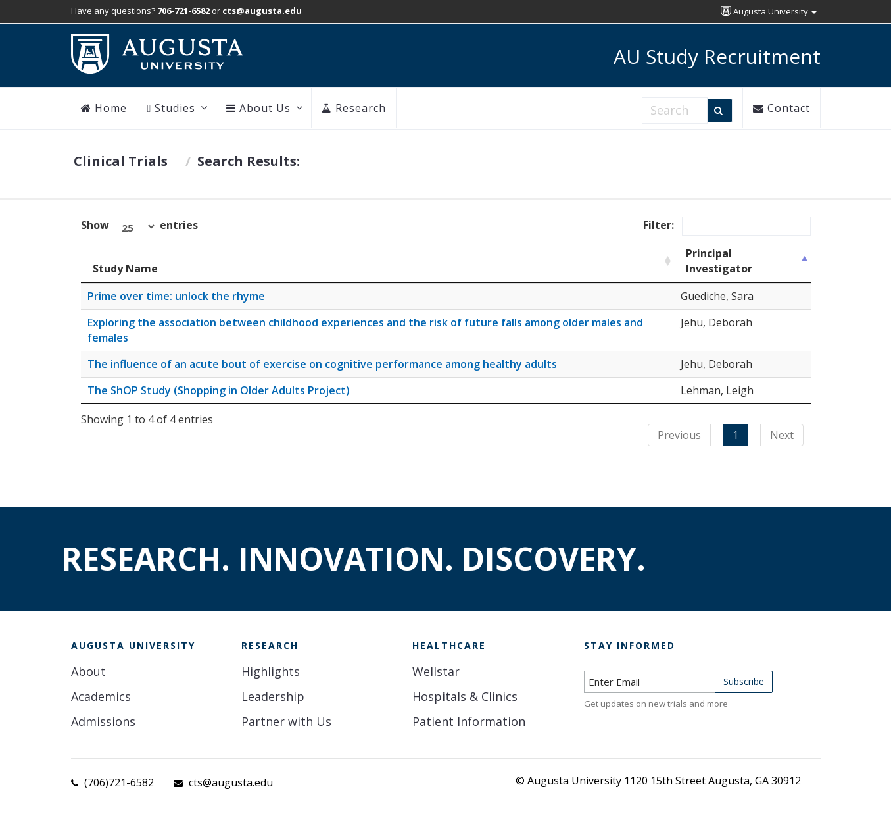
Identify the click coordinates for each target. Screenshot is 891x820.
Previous (679, 435)
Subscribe (743, 681)
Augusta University (769, 11)
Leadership (272, 696)
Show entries (139, 226)
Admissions (103, 721)
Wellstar (436, 671)
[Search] (720, 110)
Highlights (270, 671)
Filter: (727, 226)
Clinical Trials (121, 161)
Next (782, 435)
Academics (101, 696)
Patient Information (468, 721)
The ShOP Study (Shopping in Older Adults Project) (218, 390)
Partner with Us (286, 721)
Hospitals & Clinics (465, 696)
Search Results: (248, 161)
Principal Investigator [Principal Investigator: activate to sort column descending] (719, 261)
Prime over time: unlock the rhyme (176, 296)
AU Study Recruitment (717, 56)
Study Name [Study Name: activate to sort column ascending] (125, 268)
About (88, 671)
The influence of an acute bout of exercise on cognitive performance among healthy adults (322, 364)
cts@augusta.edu (231, 782)
